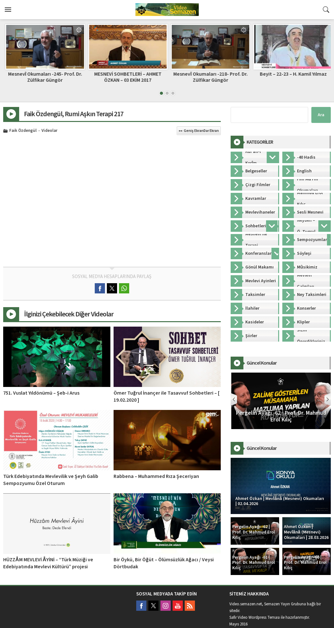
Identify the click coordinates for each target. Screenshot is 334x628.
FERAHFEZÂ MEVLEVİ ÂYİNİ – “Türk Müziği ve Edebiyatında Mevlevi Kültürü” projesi (43, 80)
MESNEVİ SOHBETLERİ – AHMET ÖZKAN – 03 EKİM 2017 (208, 77)
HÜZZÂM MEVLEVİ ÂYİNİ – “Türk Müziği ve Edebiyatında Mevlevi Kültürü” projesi (48, 563)
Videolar (49, 131)
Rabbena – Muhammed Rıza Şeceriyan (156, 476)
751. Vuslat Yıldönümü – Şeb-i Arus (41, 393)
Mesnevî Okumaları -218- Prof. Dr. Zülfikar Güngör (291, 77)
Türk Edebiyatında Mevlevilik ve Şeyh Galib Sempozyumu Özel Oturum (50, 480)
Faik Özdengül (23, 131)
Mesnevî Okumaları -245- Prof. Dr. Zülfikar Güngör (126, 77)
